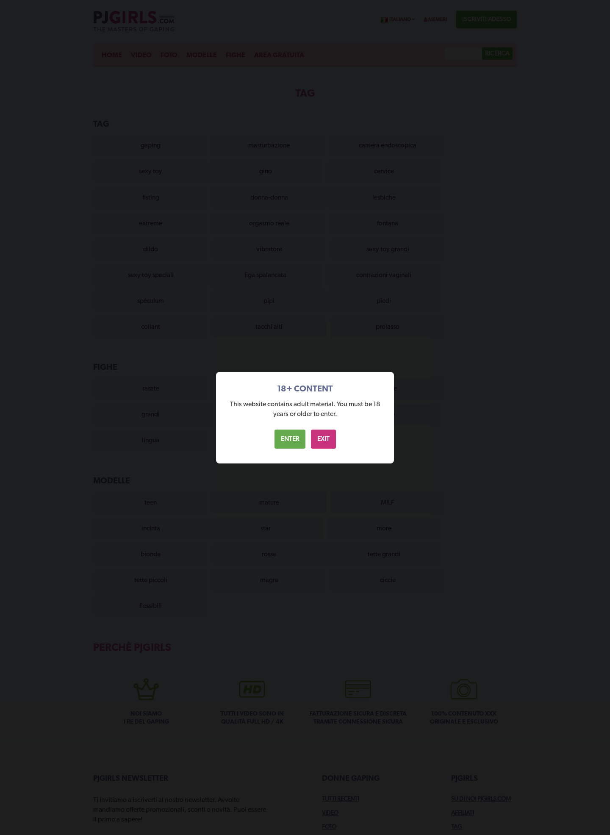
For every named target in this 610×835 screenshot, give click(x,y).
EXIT (323, 439)
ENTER (290, 439)
